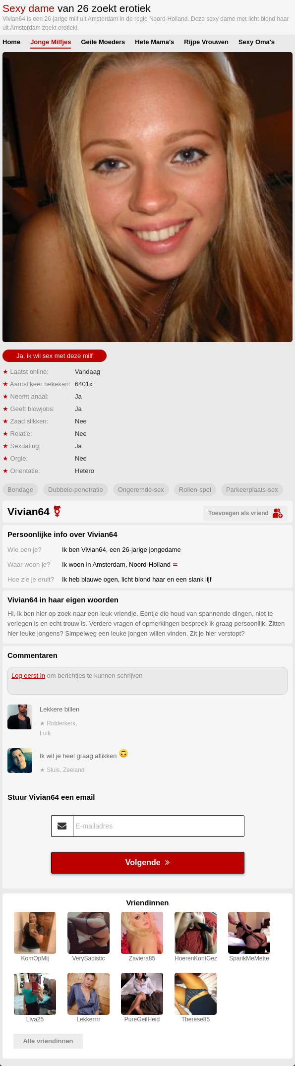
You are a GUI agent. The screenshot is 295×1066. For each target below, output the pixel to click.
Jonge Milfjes (50, 42)
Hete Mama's (154, 42)
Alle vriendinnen (48, 1041)
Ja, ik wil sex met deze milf (54, 355)
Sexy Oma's (256, 42)
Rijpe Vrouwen (206, 42)
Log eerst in (28, 675)
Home (11, 42)
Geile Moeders (103, 42)
